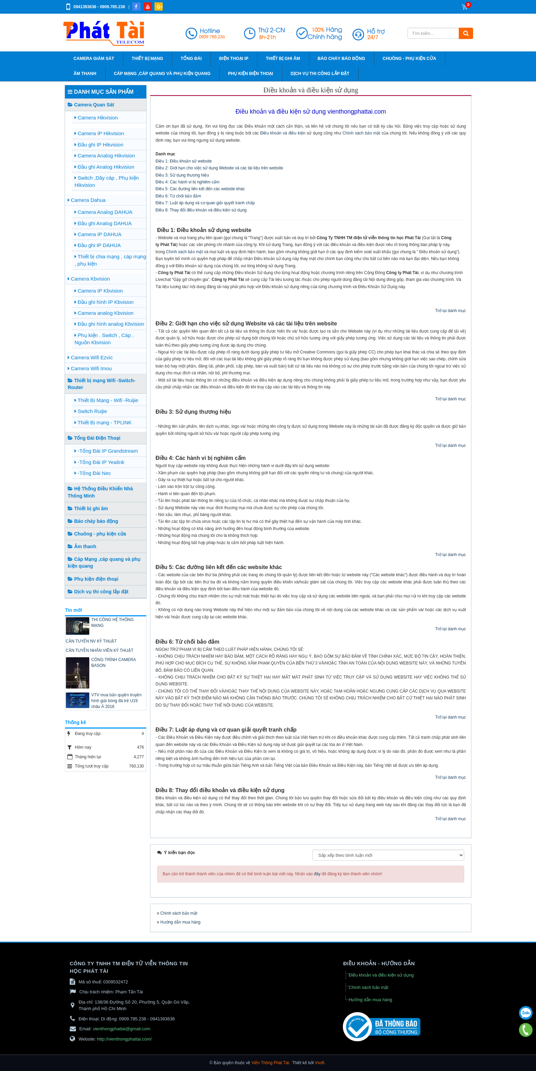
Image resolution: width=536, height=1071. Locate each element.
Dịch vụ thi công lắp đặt (320, 73)
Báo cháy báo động (341, 58)
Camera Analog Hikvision (105, 155)
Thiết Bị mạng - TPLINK (103, 422)
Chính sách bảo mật (361, 133)
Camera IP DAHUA (98, 234)
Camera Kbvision (89, 279)
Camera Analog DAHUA (103, 212)
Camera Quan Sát (91, 104)
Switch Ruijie (91, 411)
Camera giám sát (93, 58)
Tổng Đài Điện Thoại (94, 438)
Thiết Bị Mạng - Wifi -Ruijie (106, 400)
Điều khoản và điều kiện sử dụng (381, 975)
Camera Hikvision (96, 117)
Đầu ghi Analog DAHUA (103, 223)
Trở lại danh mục (450, 310)
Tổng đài (191, 58)
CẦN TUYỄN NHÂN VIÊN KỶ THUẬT (99, 650)
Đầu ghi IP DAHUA (98, 245)
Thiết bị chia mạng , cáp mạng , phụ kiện (110, 260)
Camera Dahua (87, 200)
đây (317, 874)
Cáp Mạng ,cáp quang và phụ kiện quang (162, 73)
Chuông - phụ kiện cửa (409, 58)
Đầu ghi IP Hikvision (99, 144)
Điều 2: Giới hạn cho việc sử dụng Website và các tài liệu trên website (219, 168)
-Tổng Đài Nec (93, 473)
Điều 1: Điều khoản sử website (184, 161)
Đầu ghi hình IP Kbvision (104, 302)
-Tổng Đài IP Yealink (99, 462)
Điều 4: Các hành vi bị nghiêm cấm (187, 182)
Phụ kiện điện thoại (250, 73)
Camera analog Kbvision (104, 313)
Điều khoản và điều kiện (282, 133)
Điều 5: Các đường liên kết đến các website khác (200, 188)
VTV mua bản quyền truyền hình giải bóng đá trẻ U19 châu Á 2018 (116, 701)
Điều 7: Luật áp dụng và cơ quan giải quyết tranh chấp (205, 203)
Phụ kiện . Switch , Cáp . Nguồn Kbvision (104, 338)
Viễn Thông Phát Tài (270, 1062)
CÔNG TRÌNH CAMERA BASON (113, 662)
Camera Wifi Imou (90, 368)
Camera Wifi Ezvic (90, 357)
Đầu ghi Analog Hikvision (104, 167)
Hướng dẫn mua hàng (180, 922)
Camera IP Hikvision (99, 133)
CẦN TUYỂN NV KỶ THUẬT (91, 641)
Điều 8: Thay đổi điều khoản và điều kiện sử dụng (201, 210)
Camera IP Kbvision (99, 291)
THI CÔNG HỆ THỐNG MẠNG (112, 622)
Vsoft (319, 1062)
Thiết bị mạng (147, 58)
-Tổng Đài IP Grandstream (106, 451)
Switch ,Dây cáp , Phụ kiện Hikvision (107, 181)
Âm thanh (84, 73)
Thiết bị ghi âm (283, 58)
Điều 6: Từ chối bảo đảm (178, 196)
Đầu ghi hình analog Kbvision (109, 324)
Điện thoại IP (233, 58)
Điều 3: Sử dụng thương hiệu (182, 175)
